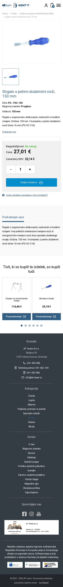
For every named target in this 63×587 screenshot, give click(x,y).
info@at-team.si (31, 377)
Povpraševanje (16, 317)
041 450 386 (31, 363)
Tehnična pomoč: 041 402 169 (32, 367)
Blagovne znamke (32, 448)
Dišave (31, 422)
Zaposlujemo (31, 492)
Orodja (14, 13)
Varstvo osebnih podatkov (31, 475)
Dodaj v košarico (31, 182)
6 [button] (41, 325)
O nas (31, 444)
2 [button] (25, 325)
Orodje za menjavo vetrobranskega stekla (36, 13)
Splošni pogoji (31, 461)
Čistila (31, 395)
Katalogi (31, 457)
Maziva (31, 404)
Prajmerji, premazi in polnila (31, 409)
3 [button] (29, 325)
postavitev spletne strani (25, 583)
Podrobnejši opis (13, 217)
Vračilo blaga (31, 479)
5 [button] (37, 325)
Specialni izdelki (31, 413)
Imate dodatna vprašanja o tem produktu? (25, 195)
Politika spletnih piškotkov (31, 466)
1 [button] (21, 325)
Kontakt (31, 470)
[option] (10, 76)
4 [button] (33, 325)
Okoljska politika (31, 488)
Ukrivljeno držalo (46, 298)
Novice (31, 453)
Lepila (31, 400)
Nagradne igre (31, 483)
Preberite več (9, 132)
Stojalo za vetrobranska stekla (17, 299)
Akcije (32, 426)
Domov (5, 13)
